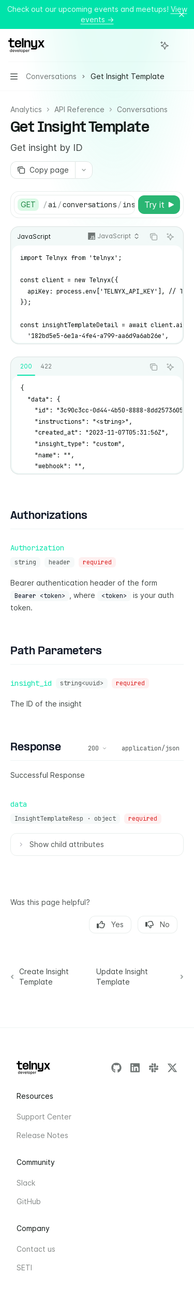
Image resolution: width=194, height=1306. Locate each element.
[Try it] (159, 204)
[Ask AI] (170, 236)
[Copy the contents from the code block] (153, 236)
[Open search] (145, 45)
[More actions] (180, 45)
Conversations (142, 109)
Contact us (36, 1248)
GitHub (29, 1201)
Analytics (26, 109)
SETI (24, 1267)
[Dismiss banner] (181, 14)
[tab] (26, 366)
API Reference (79, 109)
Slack (26, 1182)
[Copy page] (42, 170)
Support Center (44, 1116)
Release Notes (42, 1135)
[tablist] (77, 367)
